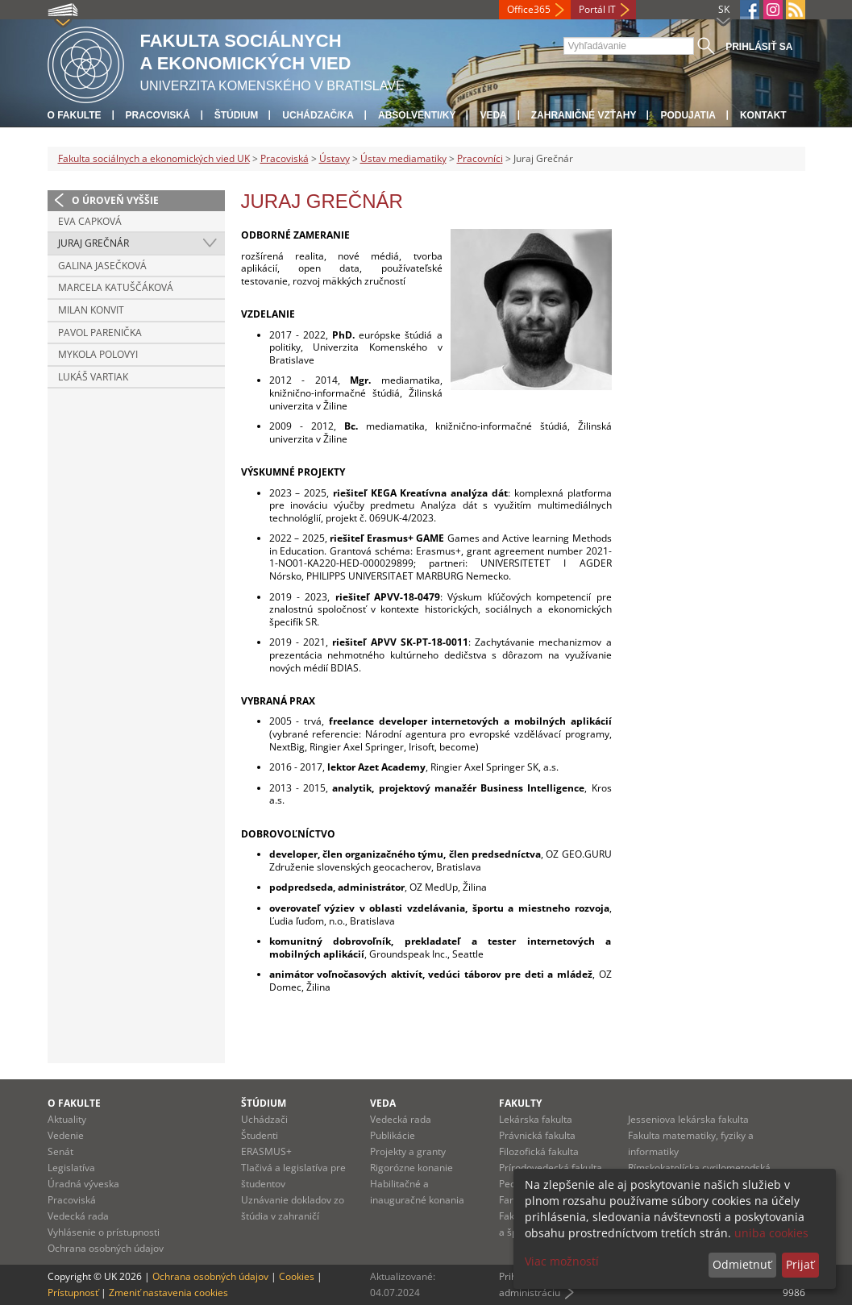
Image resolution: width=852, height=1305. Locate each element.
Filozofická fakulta (539, 1151)
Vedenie (66, 1135)
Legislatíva (71, 1167)
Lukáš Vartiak (93, 377)
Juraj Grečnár (93, 243)
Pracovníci (480, 158)
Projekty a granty (408, 1151)
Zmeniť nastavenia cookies (168, 1292)
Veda (493, 115)
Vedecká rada (78, 1216)
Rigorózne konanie (411, 1167)
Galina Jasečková (102, 265)
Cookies (296, 1276)
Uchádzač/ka (318, 115)
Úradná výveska (83, 1184)
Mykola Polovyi (98, 354)
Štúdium (236, 115)
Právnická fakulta (537, 1135)
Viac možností (562, 1261)
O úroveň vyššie (115, 200)
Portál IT (597, 9)
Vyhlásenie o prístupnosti (104, 1232)
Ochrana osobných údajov (106, 1248)
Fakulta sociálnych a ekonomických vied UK (154, 158)
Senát (60, 1151)
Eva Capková (90, 221)
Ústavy (334, 158)
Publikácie (392, 1135)
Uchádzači (264, 1119)
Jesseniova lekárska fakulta (688, 1119)
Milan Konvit (91, 310)
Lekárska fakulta (535, 1119)
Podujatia (687, 115)
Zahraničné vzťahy (584, 115)
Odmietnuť (742, 1264)
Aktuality (67, 1119)
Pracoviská (158, 115)
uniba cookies (771, 1233)
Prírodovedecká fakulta (550, 1167)
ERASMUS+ (266, 1151)
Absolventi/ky (416, 115)
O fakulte (75, 115)
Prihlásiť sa (758, 46)
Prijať (800, 1264)
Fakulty (520, 1103)
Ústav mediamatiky (403, 158)
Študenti (259, 1135)
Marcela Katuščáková (115, 287)
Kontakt (763, 115)
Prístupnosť (73, 1292)
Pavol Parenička (100, 332)
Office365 (529, 9)
